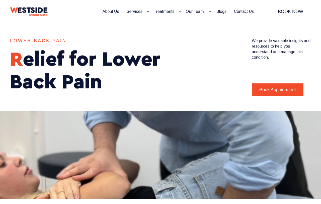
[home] (29, 11)
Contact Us (244, 11)
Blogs (221, 11)
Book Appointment (277, 89)
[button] (137, 11)
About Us (111, 11)
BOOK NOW (290, 11)
